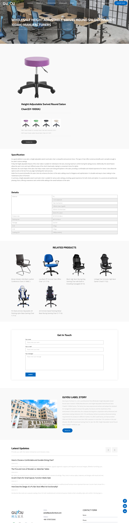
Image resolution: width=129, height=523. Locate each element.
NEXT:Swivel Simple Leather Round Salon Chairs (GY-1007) (83, 83)
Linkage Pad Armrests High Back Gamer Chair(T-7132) (105, 235)
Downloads (63, 3)
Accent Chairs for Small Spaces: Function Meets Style (31, 432)
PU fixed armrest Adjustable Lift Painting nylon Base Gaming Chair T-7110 (22, 268)
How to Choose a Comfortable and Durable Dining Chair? (32, 415)
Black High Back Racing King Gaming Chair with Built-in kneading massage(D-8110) (76, 236)
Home (13, 29)
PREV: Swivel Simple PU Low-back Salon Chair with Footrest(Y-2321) (85, 80)
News (72, 3)
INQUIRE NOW (121, 3)
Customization (51, 3)
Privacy (57, 517)
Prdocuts (39, 3)
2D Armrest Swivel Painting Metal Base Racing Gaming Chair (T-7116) (50, 267)
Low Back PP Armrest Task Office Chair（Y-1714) (50, 235)
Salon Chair (35, 29)
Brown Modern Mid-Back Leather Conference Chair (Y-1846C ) (22, 235)
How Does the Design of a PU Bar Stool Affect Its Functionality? (34, 441)
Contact (80, 3)
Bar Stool (27, 29)
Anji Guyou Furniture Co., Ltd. (27, 512)
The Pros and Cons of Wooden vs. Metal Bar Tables (30, 424)
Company (30, 3)
